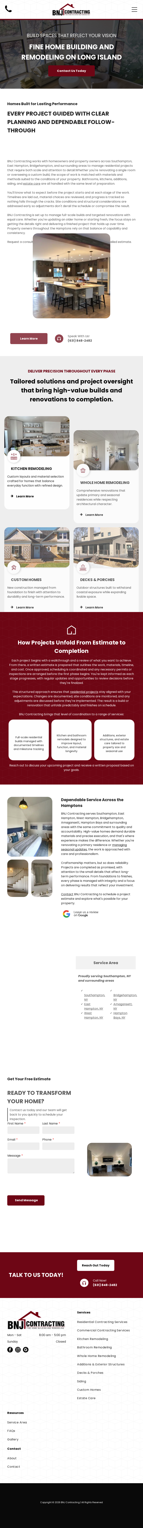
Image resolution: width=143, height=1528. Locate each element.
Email (11, 1148)
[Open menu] (134, 9)
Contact (67, 894)
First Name (15, 1132)
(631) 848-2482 (80, 352)
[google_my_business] (25, 1350)
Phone (47, 1148)
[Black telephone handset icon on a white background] (8, 13)
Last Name (50, 1132)
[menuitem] (106, 1322)
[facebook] (10, 1350)
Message (13, 1164)
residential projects (84, 692)
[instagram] (18, 1350)
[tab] (106, 986)
